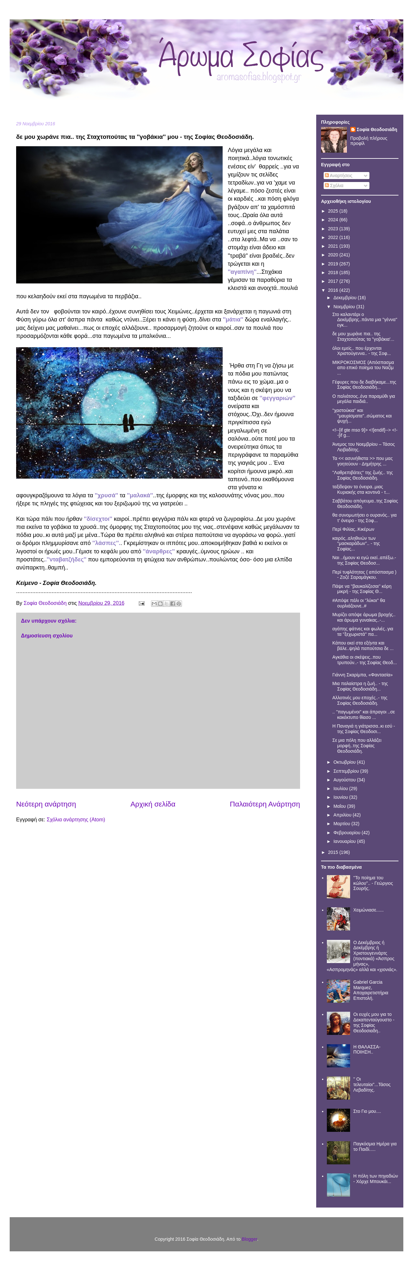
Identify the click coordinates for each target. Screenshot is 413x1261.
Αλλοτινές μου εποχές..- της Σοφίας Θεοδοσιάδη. (359, 700)
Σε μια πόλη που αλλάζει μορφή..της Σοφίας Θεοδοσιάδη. (356, 746)
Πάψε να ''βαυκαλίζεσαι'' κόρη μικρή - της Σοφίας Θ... (361, 589)
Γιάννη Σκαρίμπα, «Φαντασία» (362, 674)
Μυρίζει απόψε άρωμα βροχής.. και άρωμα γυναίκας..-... (364, 617)
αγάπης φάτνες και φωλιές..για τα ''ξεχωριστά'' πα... (362, 631)
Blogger (249, 1239)
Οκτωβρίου (345, 762)
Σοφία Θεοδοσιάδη (377, 129)
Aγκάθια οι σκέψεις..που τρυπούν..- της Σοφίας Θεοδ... (364, 659)
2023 (333, 228)
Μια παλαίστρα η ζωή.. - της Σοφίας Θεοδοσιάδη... (360, 686)
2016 (333, 290)
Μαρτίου (342, 823)
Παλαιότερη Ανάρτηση (265, 804)
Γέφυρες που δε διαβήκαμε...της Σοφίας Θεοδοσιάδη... (364, 384)
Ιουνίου (341, 797)
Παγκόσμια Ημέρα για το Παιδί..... (375, 1146)
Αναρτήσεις (338, 175)
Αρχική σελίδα (153, 804)
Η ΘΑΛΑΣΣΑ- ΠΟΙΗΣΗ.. (366, 1049)
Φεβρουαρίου (347, 832)
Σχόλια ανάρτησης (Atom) (76, 819)
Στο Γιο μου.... (367, 1111)
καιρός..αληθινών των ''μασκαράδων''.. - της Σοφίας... (356, 544)
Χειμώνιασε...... (368, 909)
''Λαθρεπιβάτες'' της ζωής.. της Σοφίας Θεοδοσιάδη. (362, 475)
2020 (333, 254)
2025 (333, 211)
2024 (333, 219)
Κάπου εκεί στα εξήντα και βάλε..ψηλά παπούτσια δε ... (363, 645)
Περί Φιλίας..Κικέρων (353, 529)
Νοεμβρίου (344, 306)
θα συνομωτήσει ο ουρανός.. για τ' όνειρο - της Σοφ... (364, 517)
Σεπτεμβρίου (346, 771)
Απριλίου (343, 814)
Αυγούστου (345, 779)
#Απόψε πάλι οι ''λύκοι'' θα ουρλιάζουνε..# (358, 603)
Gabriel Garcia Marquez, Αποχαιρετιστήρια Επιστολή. (370, 990)
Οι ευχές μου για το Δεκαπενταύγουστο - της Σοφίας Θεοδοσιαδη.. (373, 1022)
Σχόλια (334, 185)
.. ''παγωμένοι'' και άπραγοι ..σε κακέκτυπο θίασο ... (363, 714)
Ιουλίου (341, 788)
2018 (333, 272)
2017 (333, 281)
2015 (333, 852)
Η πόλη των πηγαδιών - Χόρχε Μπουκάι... (375, 1178)
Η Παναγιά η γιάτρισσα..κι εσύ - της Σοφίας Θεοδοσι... (363, 728)
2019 (333, 263)
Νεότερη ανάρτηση (46, 804)
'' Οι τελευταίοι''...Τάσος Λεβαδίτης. (371, 1084)
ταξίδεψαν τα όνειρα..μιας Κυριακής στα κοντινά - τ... (361, 489)
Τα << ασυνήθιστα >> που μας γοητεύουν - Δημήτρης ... (362, 461)
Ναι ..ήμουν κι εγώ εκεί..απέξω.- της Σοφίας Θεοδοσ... (364, 560)
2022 (333, 237)
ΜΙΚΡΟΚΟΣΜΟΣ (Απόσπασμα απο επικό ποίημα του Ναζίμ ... (363, 368)
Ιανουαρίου (345, 841)
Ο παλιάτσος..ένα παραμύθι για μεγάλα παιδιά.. (363, 399)
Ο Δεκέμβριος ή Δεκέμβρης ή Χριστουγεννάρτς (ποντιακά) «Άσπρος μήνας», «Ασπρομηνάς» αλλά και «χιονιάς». (362, 956)
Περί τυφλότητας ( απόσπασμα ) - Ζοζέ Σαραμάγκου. (364, 574)
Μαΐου (340, 806)
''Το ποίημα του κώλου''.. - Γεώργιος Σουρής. (373, 883)
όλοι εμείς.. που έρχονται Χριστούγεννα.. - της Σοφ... (361, 351)
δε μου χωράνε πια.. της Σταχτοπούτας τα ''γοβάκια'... (363, 336)
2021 (333, 246)
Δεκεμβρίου (345, 297)
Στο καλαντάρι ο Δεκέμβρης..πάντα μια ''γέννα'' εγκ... (364, 320)
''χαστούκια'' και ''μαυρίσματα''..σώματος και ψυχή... (362, 416)
